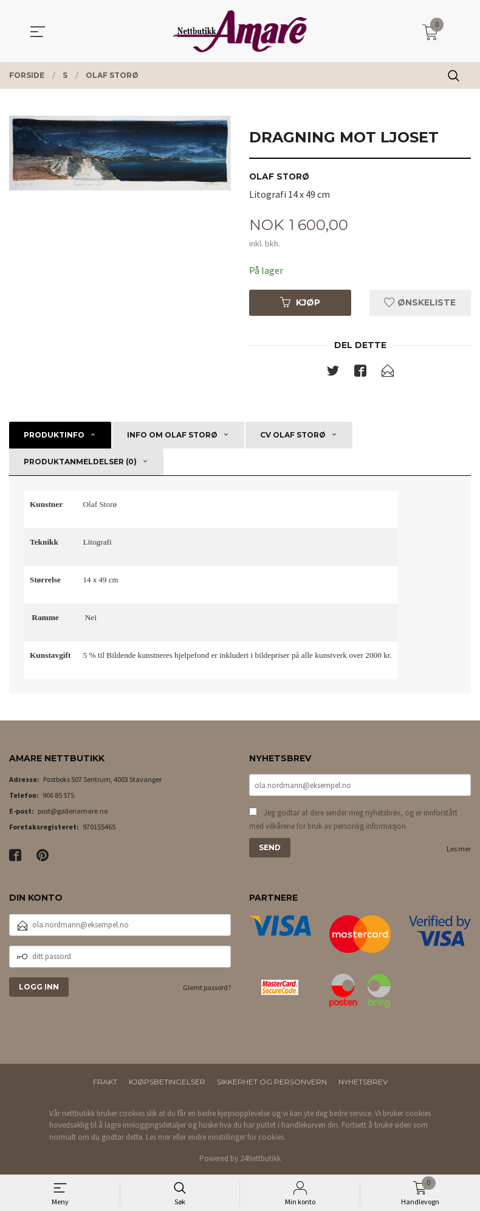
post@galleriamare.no (73, 811)
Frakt (105, 1081)
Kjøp (300, 302)
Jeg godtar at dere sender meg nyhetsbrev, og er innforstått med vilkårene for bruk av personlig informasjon (353, 820)
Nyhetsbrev (363, 1081)
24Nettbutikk (260, 1159)
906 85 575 (58, 795)
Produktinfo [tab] (54, 434)
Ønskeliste (420, 302)
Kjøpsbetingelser (167, 1081)
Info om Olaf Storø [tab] (172, 434)
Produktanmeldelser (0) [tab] (80, 461)
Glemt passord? (207, 987)
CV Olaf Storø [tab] (293, 434)
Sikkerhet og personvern (272, 1081)
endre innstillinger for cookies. (237, 1137)
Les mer (459, 849)
